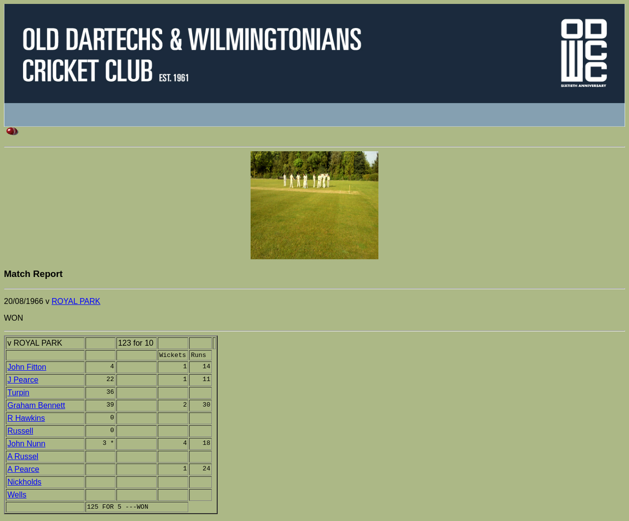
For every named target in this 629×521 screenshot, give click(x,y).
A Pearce (23, 470)
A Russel (22, 458)
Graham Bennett (36, 407)
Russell (20, 432)
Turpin (18, 394)
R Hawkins (26, 419)
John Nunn (26, 445)
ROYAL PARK (76, 301)
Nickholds (24, 483)
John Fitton (26, 368)
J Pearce (22, 381)
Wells (17, 496)
